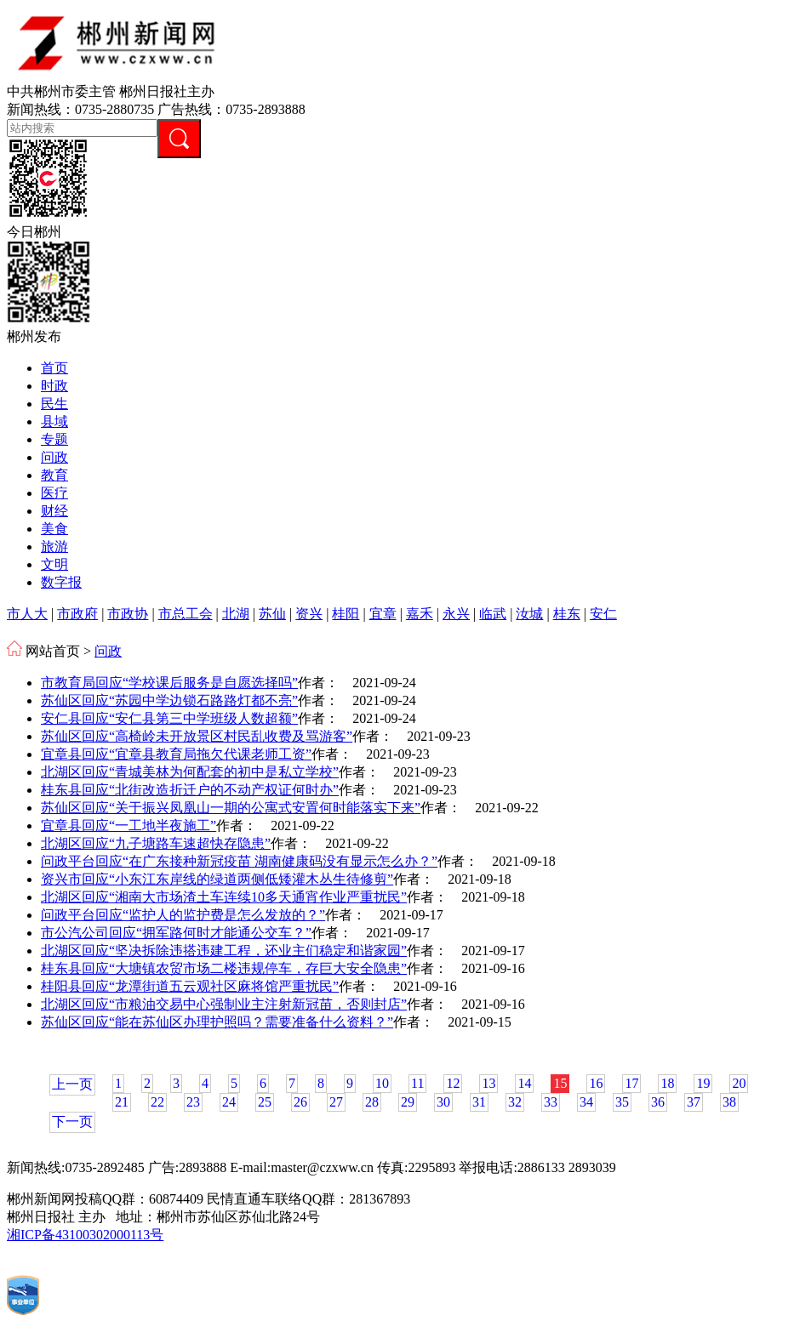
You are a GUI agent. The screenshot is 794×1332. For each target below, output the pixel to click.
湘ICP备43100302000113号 (85, 1234)
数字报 (61, 582)
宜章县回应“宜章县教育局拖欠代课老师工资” (176, 754)
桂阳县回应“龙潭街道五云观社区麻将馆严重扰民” (190, 986)
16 (596, 1083)
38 (729, 1102)
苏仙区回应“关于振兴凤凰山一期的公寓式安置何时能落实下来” (230, 807)
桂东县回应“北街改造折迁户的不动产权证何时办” (190, 790)
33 (550, 1102)
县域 (54, 421)
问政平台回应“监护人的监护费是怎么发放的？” (183, 915)
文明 (54, 564)
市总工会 (185, 613)
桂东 (566, 613)
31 (479, 1102)
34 (586, 1102)
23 (193, 1102)
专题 (54, 439)
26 (300, 1102)
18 (667, 1083)
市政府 (77, 613)
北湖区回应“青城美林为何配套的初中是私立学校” (190, 772)
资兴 (309, 613)
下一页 (72, 1121)
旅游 (54, 546)
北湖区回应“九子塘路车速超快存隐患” (156, 843)
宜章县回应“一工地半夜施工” (128, 825)
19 (703, 1083)
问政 (54, 457)
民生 (54, 403)
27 (336, 1102)
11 (417, 1083)
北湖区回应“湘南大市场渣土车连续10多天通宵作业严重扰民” (224, 897)
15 (560, 1083)
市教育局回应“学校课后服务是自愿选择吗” (169, 682)
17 (631, 1083)
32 (515, 1102)
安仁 (603, 613)
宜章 (383, 613)
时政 (54, 386)
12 (453, 1083)
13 (488, 1083)
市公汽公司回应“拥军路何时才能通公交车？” (176, 932)
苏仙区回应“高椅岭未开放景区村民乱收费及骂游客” (196, 736)
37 (693, 1102)
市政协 (127, 613)
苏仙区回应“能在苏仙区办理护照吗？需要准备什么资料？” (217, 1022)
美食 (54, 528)
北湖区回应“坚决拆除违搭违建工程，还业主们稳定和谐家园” (224, 950)
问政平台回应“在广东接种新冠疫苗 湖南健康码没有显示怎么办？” (239, 861)
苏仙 (272, 613)
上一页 (72, 1084)
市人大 (27, 613)
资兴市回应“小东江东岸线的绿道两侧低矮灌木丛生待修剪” (217, 879)
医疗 (54, 493)
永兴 (456, 613)
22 (157, 1102)
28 (372, 1102)
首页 (54, 368)
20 (738, 1083)
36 (658, 1102)
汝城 (529, 613)
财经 (54, 511)
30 (443, 1102)
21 (122, 1102)
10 (382, 1083)
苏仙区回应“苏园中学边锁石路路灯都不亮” (169, 700)
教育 (54, 475)
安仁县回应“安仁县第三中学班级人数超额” (169, 718)
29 (407, 1102)
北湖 (235, 613)
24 (229, 1102)
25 (264, 1102)
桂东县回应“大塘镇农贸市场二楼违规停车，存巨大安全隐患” (224, 968)
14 (524, 1083)
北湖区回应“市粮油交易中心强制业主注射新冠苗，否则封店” (224, 1004)
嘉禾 (419, 613)
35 (622, 1102)
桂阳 (345, 613)
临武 (492, 613)
